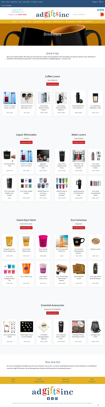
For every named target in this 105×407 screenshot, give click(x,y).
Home (3, 2)
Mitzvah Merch (38, 21)
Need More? (88, 21)
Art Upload (34, 2)
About (8, 2)
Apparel (14, 21)
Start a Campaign (6, 5)
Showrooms (14, 2)
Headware (22, 21)
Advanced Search (39, 381)
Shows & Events (70, 21)
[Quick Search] (86, 14)
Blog (20, 2)
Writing (79, 21)
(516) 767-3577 (17, 10)
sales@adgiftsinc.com (17, 12)
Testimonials (26, 2)
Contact (40, 2)
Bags (29, 21)
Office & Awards (58, 21)
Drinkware (48, 21)
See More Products (52, 84)
